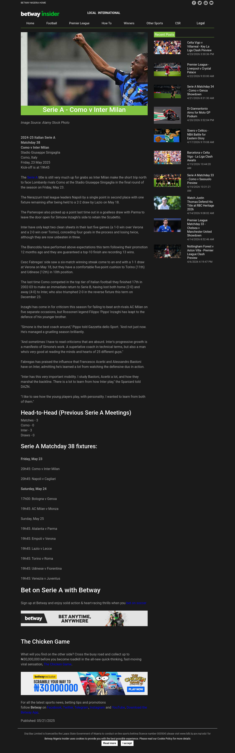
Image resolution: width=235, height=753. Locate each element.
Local (91, 13)
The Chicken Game (58, 664)
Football (51, 23)
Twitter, (68, 707)
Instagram (97, 707)
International (109, 13)
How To (106, 23)
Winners (129, 23)
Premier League (79, 23)
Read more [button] (109, 743)
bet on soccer (136, 603)
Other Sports (155, 23)
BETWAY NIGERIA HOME (33, 2)
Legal (201, 23)
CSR (178, 23)
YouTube (118, 707)
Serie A (32, 177)
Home (30, 23)
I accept (127, 743)
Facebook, (54, 707)
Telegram (81, 707)
